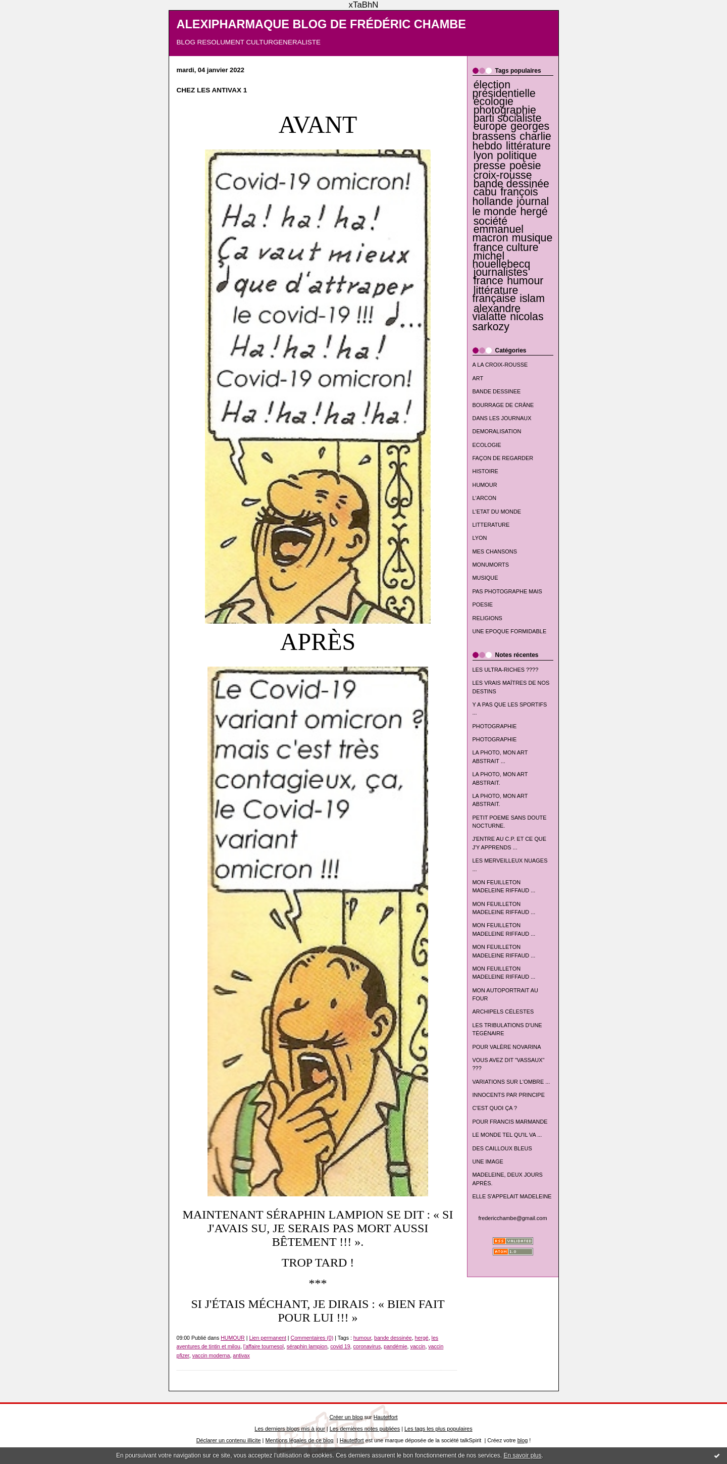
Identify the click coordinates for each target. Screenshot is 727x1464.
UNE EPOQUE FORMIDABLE (510, 631)
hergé (533, 212)
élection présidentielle (504, 89)
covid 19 (340, 1346)
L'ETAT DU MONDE (497, 512)
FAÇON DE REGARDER (503, 458)
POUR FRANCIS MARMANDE (510, 1122)
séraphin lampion (307, 1346)
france (488, 281)
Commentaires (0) (312, 1338)
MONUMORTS (491, 565)
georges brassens (511, 131)
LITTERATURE (491, 525)
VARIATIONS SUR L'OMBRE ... (511, 1082)
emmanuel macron (498, 233)
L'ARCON (485, 498)
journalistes (501, 272)
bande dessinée (511, 184)
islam (532, 298)
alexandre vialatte (497, 312)
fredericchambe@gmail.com (513, 1218)
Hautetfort (386, 1417)
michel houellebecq (502, 260)
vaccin (417, 1346)
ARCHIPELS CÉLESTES (503, 1011)
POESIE (483, 604)
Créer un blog (345, 1417)
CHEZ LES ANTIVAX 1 (212, 90)
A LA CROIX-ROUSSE (500, 365)
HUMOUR (485, 485)
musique (532, 238)
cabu (485, 192)
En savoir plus (522, 1455)
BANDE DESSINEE (497, 391)
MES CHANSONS (495, 551)
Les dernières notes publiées (365, 1429)
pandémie (395, 1346)
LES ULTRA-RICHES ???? (506, 670)
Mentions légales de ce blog (299, 1440)
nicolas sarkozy (508, 321)
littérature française (495, 294)
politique (517, 155)
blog (522, 1440)
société (490, 221)
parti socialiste (508, 118)
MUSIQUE (485, 578)
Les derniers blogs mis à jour (289, 1429)
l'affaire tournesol (263, 1346)
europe (490, 126)
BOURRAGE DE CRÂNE (503, 405)
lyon (483, 155)
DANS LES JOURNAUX (502, 418)
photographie (505, 110)
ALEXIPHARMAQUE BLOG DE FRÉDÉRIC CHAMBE (321, 24)
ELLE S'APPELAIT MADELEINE (512, 1196)
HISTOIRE (485, 471)
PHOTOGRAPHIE (495, 726)
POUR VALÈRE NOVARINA (507, 1047)
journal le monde (511, 206)
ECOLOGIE (487, 445)
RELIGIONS (487, 618)
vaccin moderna (211, 1355)
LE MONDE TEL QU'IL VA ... (507, 1135)
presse (490, 166)
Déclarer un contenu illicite (228, 1440)
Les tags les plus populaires (438, 1429)
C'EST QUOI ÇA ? (495, 1108)
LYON (480, 538)
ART (478, 378)
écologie (493, 101)
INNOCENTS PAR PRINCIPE (509, 1095)
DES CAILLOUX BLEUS (502, 1148)
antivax (241, 1355)
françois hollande (505, 197)
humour (525, 281)
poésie (525, 166)
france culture (506, 247)
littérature (528, 146)
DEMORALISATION (497, 431)
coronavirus (367, 1346)
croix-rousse (503, 175)
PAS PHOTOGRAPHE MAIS (507, 591)
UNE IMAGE (488, 1161)
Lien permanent (267, 1338)
